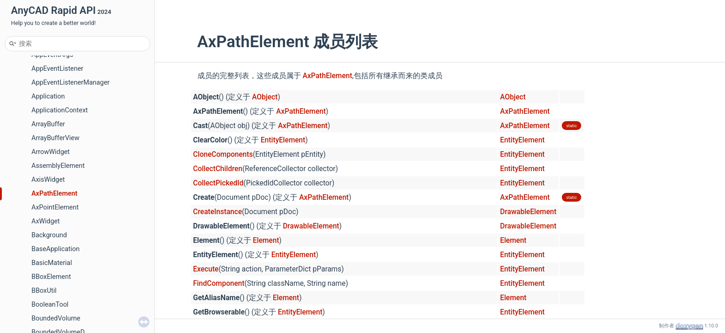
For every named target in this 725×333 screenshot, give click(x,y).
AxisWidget (48, 180)
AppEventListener (57, 69)
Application (48, 96)
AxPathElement (54, 193)
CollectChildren (218, 169)
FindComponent (219, 283)
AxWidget (45, 221)
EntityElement (283, 140)
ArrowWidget (50, 152)
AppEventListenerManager (70, 82)
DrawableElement (528, 212)
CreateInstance (217, 212)
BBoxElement (51, 277)
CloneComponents (223, 154)
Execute (206, 269)
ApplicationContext (59, 110)
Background (49, 235)
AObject (264, 97)
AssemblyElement (58, 166)
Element (266, 240)
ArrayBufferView (55, 138)
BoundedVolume (55, 318)
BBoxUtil (43, 291)
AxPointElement (55, 207)
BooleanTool (49, 304)
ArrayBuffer (48, 124)
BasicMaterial (51, 263)
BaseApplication (55, 249)
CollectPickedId (218, 183)
